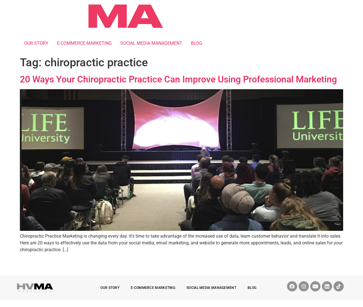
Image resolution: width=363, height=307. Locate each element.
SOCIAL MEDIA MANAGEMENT (151, 43)
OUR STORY (36, 43)
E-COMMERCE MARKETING (84, 43)
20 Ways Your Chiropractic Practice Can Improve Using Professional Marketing (178, 79)
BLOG (196, 43)
